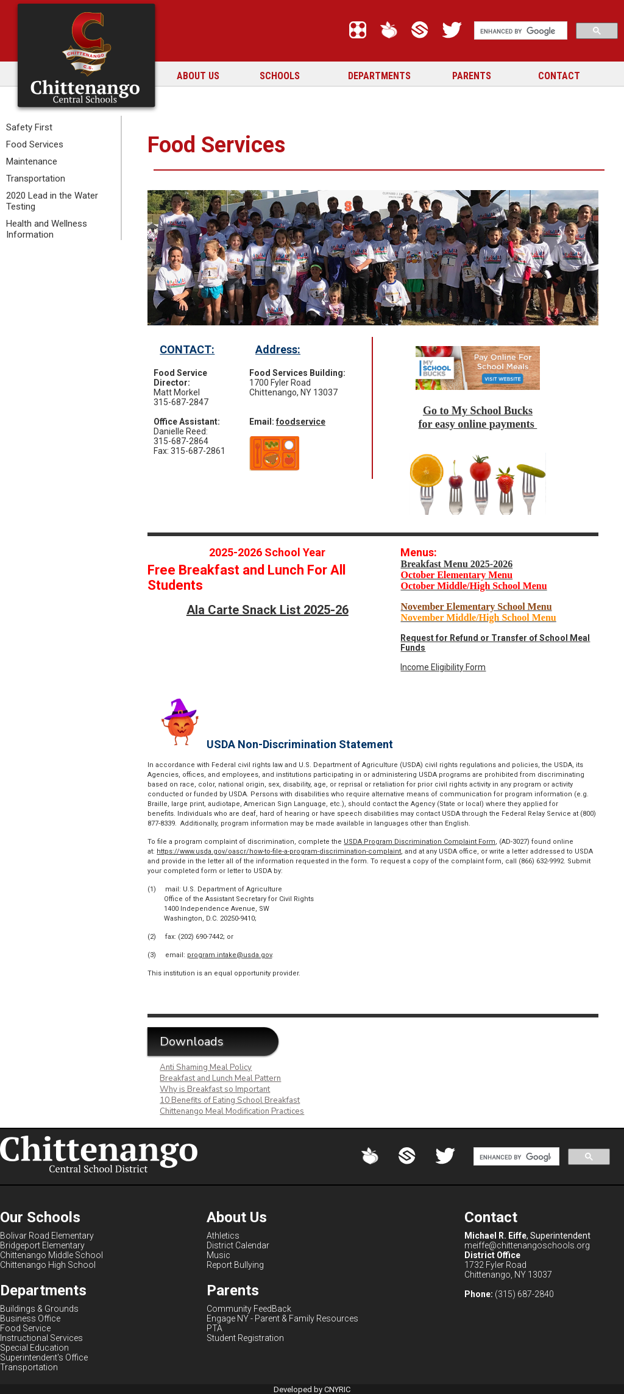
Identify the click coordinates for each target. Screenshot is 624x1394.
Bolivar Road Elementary (47, 1235)
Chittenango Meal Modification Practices (232, 1111)
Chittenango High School (48, 1265)
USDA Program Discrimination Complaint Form (419, 842)
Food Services (34, 144)
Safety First (29, 127)
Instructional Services (41, 1338)
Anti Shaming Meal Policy (206, 1067)
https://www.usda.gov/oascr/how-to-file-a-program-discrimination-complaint (279, 851)
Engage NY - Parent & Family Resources (282, 1318)
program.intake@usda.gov (229, 955)
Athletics (223, 1235)
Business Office (30, 1318)
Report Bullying (235, 1265)
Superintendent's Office (44, 1357)
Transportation (35, 178)
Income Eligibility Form (443, 667)
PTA (214, 1328)
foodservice (300, 421)
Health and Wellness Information (46, 229)
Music (218, 1255)
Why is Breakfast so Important (215, 1089)
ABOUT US (198, 76)
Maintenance (31, 161)
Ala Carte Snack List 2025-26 (267, 610)
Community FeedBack (249, 1309)
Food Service (25, 1328)
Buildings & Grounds (39, 1309)
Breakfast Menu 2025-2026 (456, 564)
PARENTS (471, 76)
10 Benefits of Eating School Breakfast (230, 1100)
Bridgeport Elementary (42, 1245)
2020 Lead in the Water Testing (52, 201)
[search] (519, 31)
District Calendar (238, 1245)
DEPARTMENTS (379, 76)
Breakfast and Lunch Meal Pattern (220, 1078)
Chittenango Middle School (51, 1255)
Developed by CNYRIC (312, 1389)
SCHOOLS (280, 76)
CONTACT (559, 76)
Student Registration (245, 1338)
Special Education (34, 1348)
